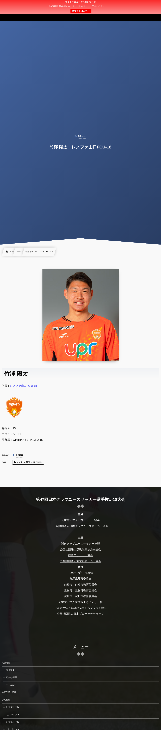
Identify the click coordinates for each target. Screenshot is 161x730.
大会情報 (6, 663)
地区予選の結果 (9, 692)
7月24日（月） (13, 714)
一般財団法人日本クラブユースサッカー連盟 (80, 526)
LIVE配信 (6, 700)
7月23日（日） (13, 707)
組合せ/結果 (11, 677)
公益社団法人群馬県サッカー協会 (80, 549)
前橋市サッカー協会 (80, 555)
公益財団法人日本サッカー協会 (80, 520)
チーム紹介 (11, 685)
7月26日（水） (13, 722)
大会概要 (10, 670)
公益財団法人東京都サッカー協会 (80, 561)
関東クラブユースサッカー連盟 (80, 543)
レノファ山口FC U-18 (23, 385)
